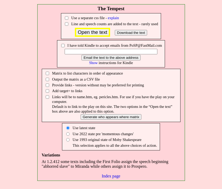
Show (93, 63)
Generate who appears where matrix (111, 117)
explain (113, 18)
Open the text (92, 32)
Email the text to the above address (111, 58)
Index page (111, 176)
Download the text (131, 33)
